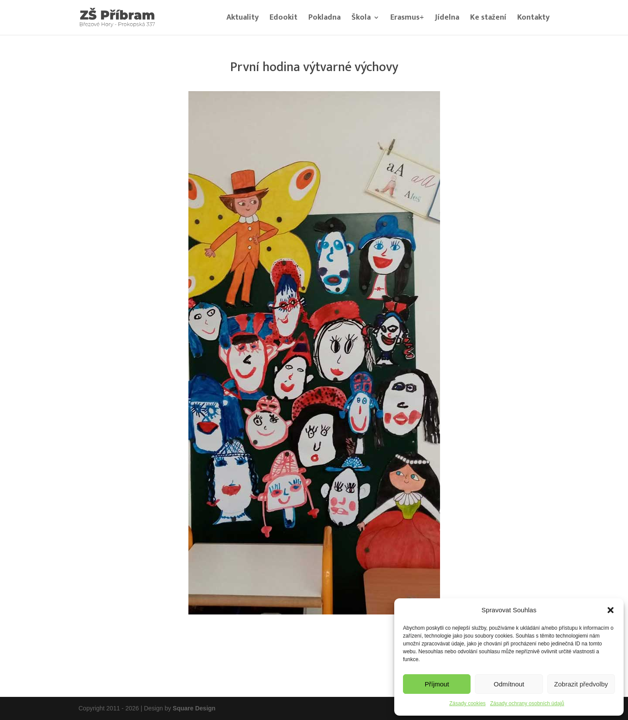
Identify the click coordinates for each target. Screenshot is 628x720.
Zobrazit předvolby (581, 684)
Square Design (194, 708)
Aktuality (242, 19)
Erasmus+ (407, 19)
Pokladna (324, 19)
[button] (610, 610)
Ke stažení (488, 19)
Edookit (283, 19)
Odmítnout (509, 684)
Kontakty (533, 19)
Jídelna (447, 19)
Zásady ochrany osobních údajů (527, 703)
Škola (361, 19)
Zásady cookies (467, 703)
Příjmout (437, 684)
